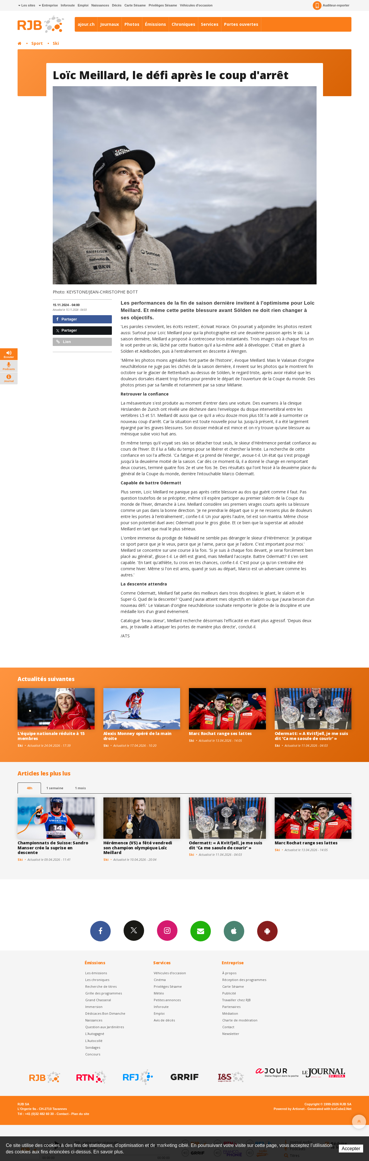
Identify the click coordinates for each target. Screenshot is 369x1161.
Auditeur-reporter (331, 5)
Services (209, 24)
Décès (117, 5)
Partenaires (231, 1007)
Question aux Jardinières (104, 1027)
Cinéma (160, 980)
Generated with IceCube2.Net (329, 1109)
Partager (66, 319)
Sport (37, 43)
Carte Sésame (135, 5)
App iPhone (234, 931)
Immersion (93, 1007)
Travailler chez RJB (236, 1000)
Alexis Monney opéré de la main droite (137, 736)
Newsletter (230, 1034)
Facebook (100, 931)
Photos (131, 24)
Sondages (92, 1047)
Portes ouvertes (241, 24)
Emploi (83, 5)
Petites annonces (167, 1000)
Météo (159, 993)
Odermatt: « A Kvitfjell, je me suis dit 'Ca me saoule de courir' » (311, 736)
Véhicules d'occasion (196, 5)
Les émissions (96, 973)
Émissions (155, 24)
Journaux (109, 24)
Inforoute (68, 5)
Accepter (351, 1148)
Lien (63, 342)
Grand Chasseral (98, 1000)
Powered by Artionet (289, 1109)
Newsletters (200, 931)
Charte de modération (239, 1020)
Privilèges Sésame (163, 5)
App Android (267, 931)
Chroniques (183, 24)
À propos (229, 973)
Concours (92, 1054)
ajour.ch (86, 24)
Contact (228, 1027)
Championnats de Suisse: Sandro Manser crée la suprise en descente (53, 848)
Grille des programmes (103, 993)
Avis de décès (164, 1020)
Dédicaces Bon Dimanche (105, 1013)
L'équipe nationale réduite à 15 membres (51, 736)
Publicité (229, 993)
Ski (56, 43)
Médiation (230, 1013)
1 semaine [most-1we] (54, 788)
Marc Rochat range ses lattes (220, 733)
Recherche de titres (101, 986)
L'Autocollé (93, 1041)
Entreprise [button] (48, 5)
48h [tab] (29, 788)
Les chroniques (97, 980)
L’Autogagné (94, 1034)
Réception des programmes (244, 980)
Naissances (100, 5)
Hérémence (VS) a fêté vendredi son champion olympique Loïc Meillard (137, 848)
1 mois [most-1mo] (80, 788)
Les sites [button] (26, 5)
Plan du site (80, 1114)
